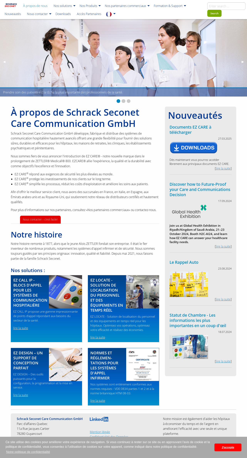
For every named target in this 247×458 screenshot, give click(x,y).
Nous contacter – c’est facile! (40, 219)
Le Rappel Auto (184, 262)
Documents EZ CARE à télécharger (190, 129)
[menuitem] (11, 6)
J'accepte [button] (228, 447)
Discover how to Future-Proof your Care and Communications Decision (200, 189)
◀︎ (5, 61)
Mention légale (100, 432)
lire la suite (20, 328)
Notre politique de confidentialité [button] (28, 452)
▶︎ (244, 61)
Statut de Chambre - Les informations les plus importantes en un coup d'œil (198, 320)
